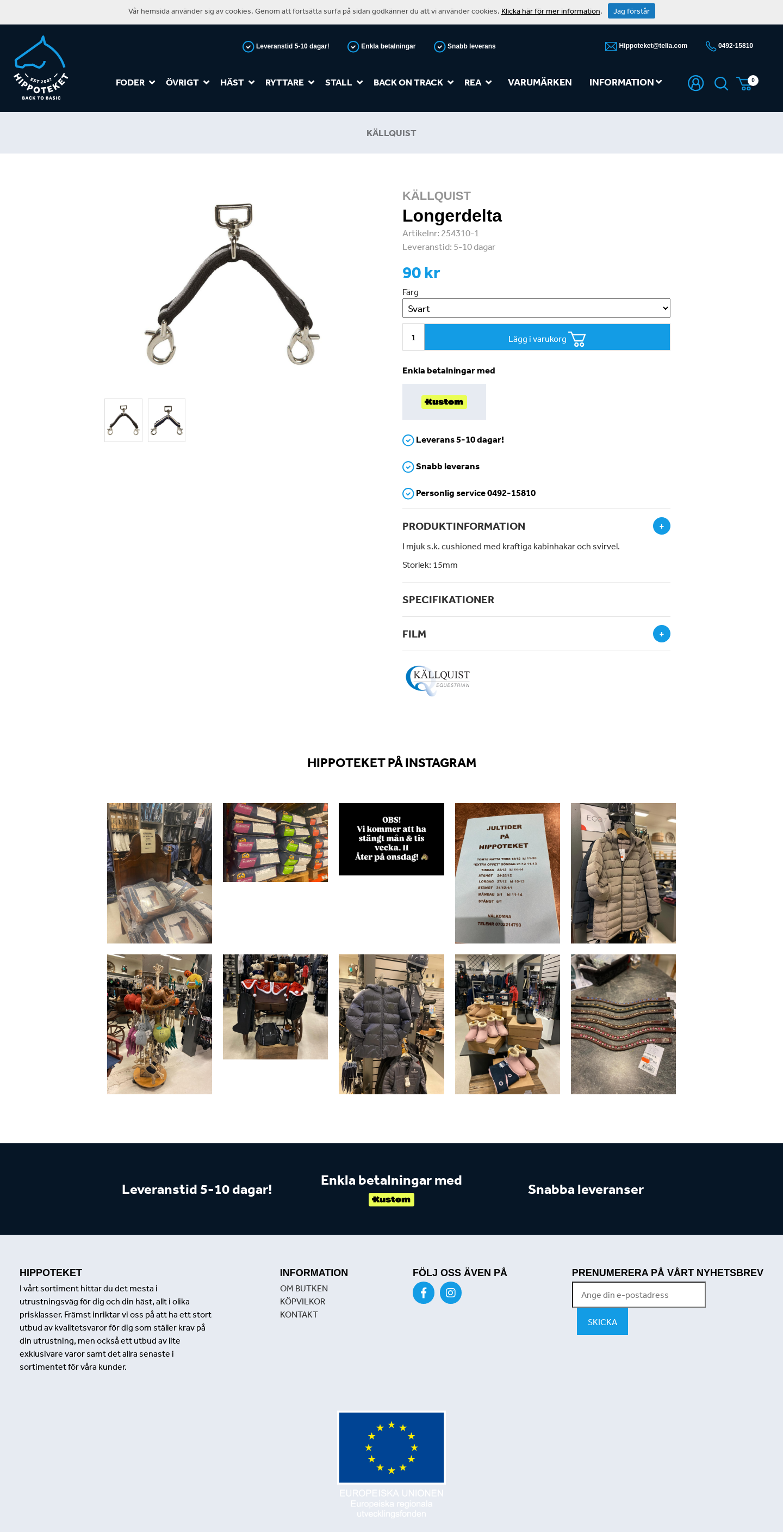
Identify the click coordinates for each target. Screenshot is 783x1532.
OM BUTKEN (304, 1288)
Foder (137, 82)
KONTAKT (299, 1314)
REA (480, 82)
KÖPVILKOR (302, 1301)
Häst (239, 82)
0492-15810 (735, 46)
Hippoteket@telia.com (652, 46)
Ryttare (292, 82)
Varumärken (540, 82)
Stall (346, 82)
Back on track (416, 82)
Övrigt (190, 82)
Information (625, 82)
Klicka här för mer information (550, 11)
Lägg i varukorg (547, 339)
